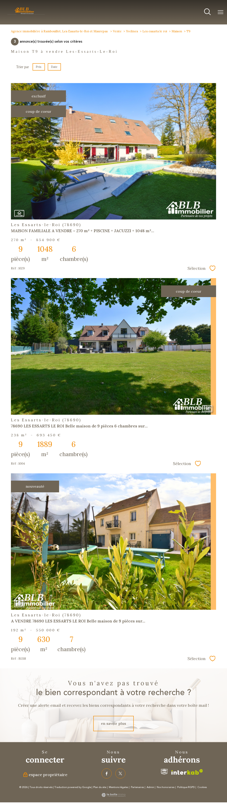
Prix (38, 67)
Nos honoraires (165, 787)
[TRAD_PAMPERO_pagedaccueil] (26, 14)
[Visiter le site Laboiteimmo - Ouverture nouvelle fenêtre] (113, 795)
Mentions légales (118, 787)
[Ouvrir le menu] (220, 12)
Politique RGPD (186, 787)
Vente (117, 31)
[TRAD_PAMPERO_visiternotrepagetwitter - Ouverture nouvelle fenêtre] (120, 773)
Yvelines (132, 31)
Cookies (202, 787)
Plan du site (99, 787)
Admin (150, 787)
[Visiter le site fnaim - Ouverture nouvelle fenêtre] (164, 772)
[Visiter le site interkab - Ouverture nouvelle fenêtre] (187, 772)
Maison (177, 31)
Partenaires (137, 787)
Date (54, 67)
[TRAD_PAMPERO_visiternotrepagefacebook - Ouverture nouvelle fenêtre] (107, 773)
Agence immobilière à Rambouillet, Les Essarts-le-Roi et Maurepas (59, 31)
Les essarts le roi (154, 31)
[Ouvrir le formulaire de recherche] (207, 12)
